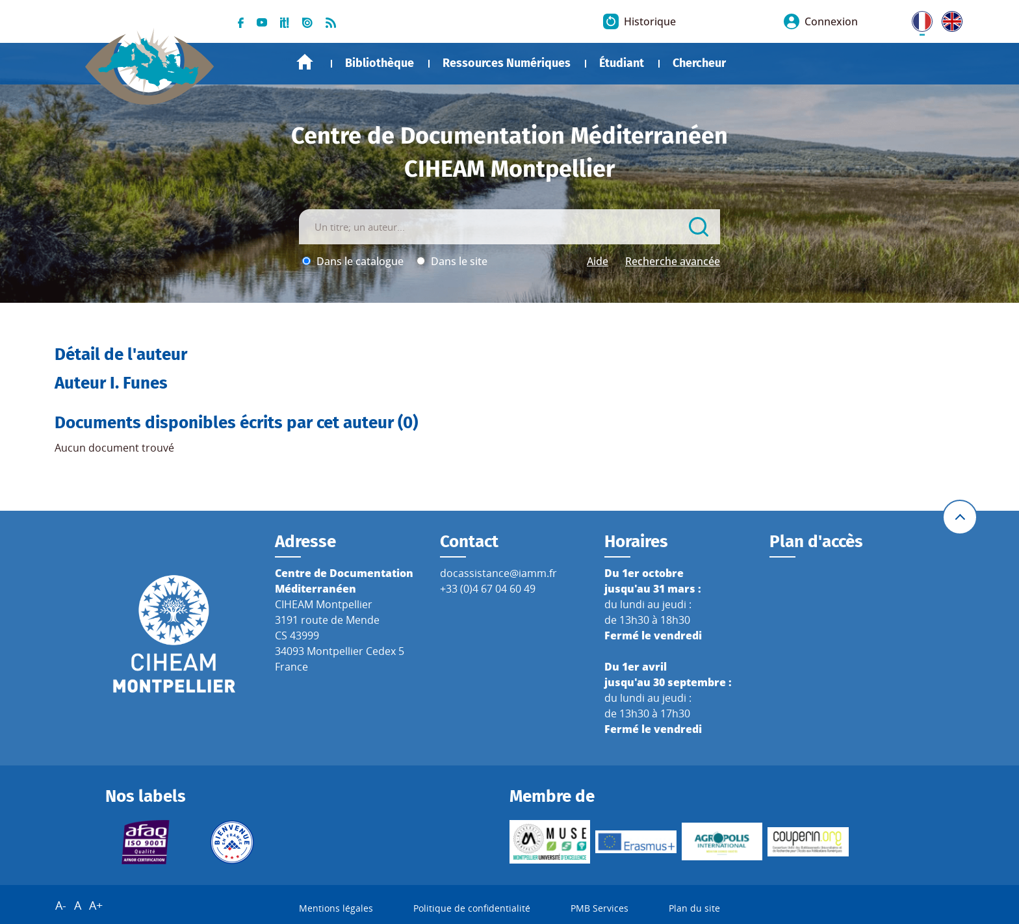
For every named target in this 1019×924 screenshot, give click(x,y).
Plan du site (694, 908)
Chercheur (699, 63)
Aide (597, 261)
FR (917, 19)
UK (949, 19)
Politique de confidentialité (471, 908)
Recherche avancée (672, 261)
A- (60, 905)
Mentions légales (336, 908)
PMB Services (599, 908)
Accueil (305, 62)
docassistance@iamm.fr (498, 573)
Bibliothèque (379, 63)
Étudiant (621, 63)
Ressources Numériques (507, 63)
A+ (96, 905)
